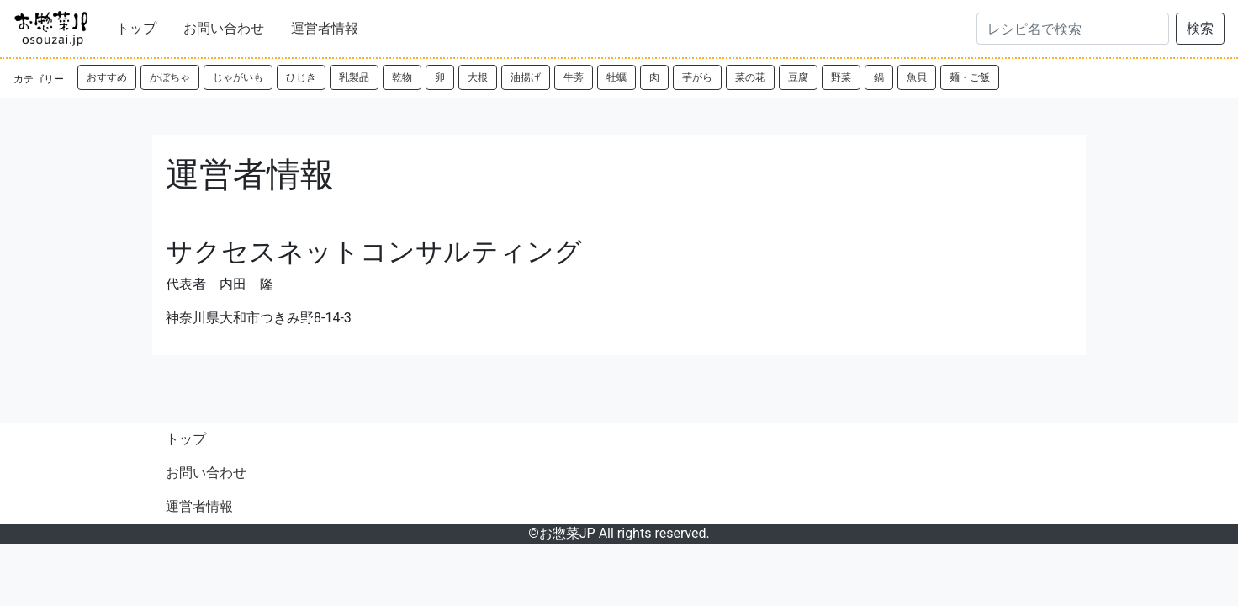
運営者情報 (324, 28)
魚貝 (917, 77)
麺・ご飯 (970, 77)
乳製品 (354, 77)
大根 (478, 77)
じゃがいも (238, 77)
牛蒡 (573, 77)
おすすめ (107, 77)
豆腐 (798, 77)
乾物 (402, 77)
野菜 (841, 77)
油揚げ (526, 77)
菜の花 (750, 77)
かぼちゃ (170, 77)
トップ (136, 28)
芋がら (697, 77)
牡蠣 (616, 77)
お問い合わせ (223, 28)
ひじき (301, 77)
